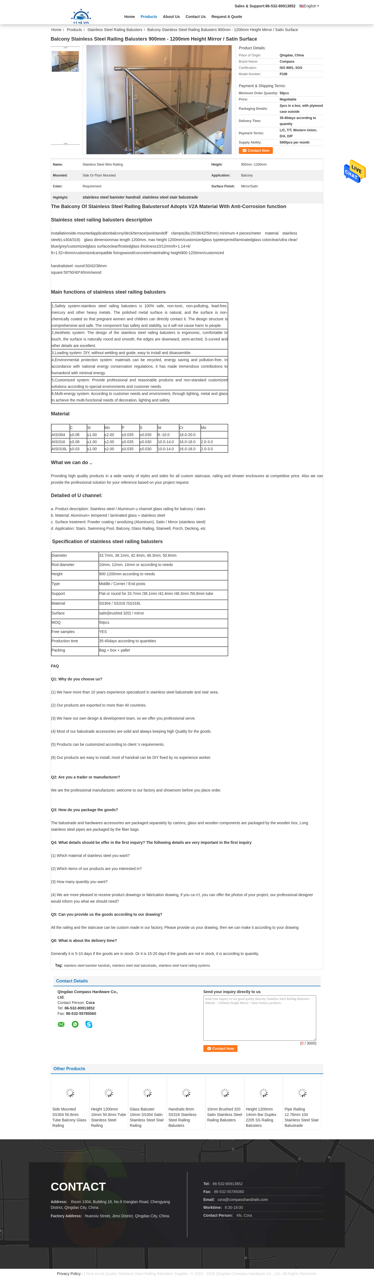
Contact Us (196, 16)
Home (129, 16)
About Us (171, 16)
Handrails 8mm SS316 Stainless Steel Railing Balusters (182, 1117)
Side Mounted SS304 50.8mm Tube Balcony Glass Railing (69, 1117)
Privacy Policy (69, 1273)
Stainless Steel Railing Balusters (115, 30)
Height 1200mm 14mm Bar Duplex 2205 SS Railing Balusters (261, 1117)
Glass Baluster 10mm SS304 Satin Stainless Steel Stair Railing (147, 1117)
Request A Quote (227, 16)
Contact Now (258, 150)
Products (149, 16)
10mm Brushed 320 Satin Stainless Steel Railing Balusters (224, 1114)
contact (78, 1186)
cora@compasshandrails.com (243, 1199)
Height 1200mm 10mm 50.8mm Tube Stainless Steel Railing (108, 1117)
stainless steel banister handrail (86, 965)
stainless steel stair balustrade (134, 965)
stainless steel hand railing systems (184, 965)
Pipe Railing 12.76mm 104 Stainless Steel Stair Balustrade (302, 1117)
